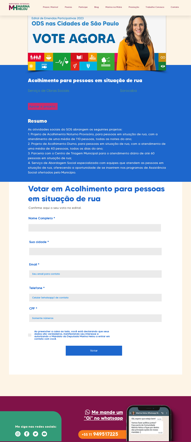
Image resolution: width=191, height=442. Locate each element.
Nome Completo (40, 218)
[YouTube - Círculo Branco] (44, 434)
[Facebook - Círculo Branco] (26, 434)
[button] (68, 7)
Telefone (35, 288)
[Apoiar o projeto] (43, 106)
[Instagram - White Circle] (17, 434)
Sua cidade (37, 242)
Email (33, 264)
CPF (32, 308)
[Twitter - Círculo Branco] (35, 434)
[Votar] (94, 351)
